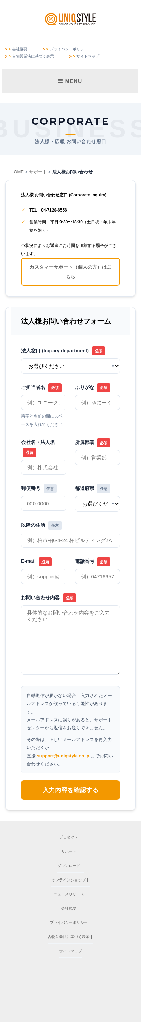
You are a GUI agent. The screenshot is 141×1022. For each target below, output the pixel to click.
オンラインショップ (68, 880)
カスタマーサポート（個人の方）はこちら (70, 272)
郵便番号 (39, 488)
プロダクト (68, 837)
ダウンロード (68, 866)
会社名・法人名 (38, 448)
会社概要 (19, 49)
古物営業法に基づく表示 (33, 56)
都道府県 (93, 488)
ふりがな (93, 387)
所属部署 (93, 442)
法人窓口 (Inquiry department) (63, 350)
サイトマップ (87, 56)
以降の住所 (41, 525)
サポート (38, 171)
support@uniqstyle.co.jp (63, 755)
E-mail (36, 561)
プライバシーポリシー (69, 49)
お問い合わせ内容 (48, 597)
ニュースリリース (69, 894)
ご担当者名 (41, 387)
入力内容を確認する (70, 790)
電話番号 (93, 561)
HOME (17, 171)
